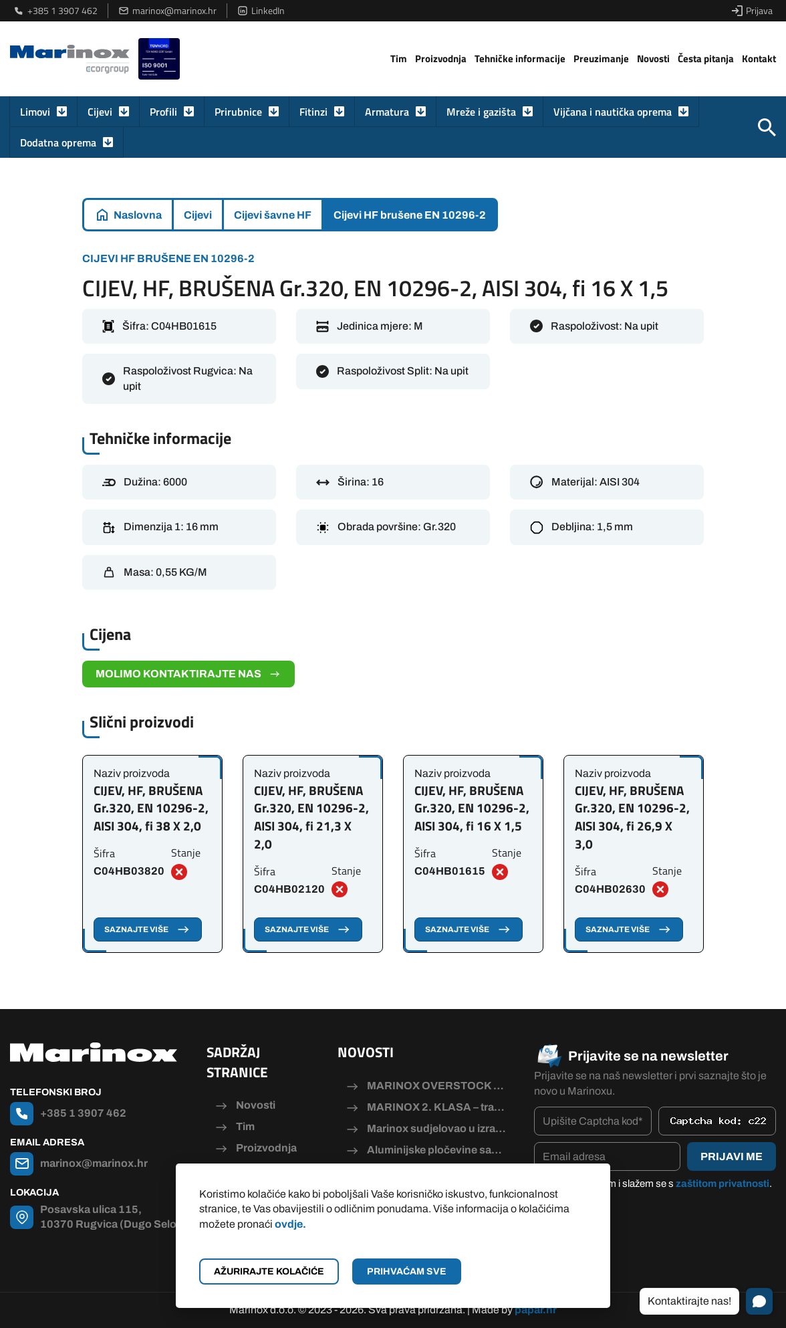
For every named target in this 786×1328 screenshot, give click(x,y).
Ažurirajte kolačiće (269, 1271)
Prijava (752, 10)
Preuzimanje (601, 58)
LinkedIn (261, 10)
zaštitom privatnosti (722, 1183)
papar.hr (536, 1309)
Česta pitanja (706, 58)
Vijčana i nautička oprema (612, 112)
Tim (398, 58)
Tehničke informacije (520, 58)
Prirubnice (238, 112)
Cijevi (100, 112)
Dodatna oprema (58, 142)
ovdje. (290, 1224)
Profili (163, 112)
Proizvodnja (441, 58)
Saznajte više (147, 929)
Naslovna (138, 215)
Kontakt (759, 58)
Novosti (653, 58)
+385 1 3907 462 (55, 10)
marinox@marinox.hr (167, 10)
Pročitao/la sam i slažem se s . (659, 1183)
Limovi (35, 112)
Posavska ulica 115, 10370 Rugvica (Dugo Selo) (110, 1217)
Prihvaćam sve (406, 1271)
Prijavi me (731, 1156)
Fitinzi (313, 112)
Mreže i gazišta (481, 112)
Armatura (387, 112)
